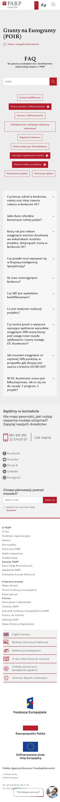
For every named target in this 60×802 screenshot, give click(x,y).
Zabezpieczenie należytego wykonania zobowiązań (30, 126)
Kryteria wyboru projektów (30, 164)
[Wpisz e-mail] (23, 500)
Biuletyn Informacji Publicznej (30, 642)
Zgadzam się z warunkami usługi (20, 507)
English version (21, 634)
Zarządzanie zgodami (24, 670)
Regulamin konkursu (30, 137)
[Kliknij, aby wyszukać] (53, 82)
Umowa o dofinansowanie (30, 115)
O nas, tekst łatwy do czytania (30, 659)
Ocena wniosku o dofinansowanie (30, 106)
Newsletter (11, 510)
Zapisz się (50, 500)
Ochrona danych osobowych (29, 678)
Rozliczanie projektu (17, 173)
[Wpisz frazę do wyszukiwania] (26, 82)
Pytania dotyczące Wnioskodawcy (30, 146)
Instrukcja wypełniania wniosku (30, 155)
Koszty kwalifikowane (30, 97)
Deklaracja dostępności (26, 650)
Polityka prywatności (24, 666)
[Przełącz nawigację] (53, 5)
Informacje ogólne (43, 173)
